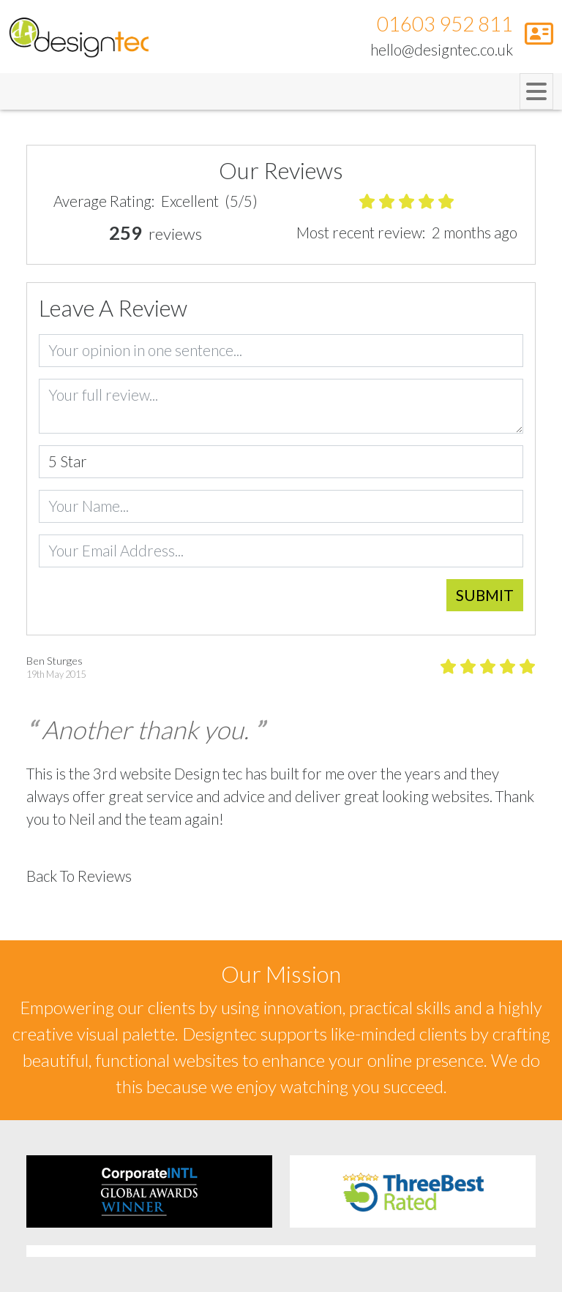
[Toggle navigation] (536, 91)
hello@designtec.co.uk (441, 49)
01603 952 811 (445, 24)
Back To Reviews (79, 876)
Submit (485, 595)
